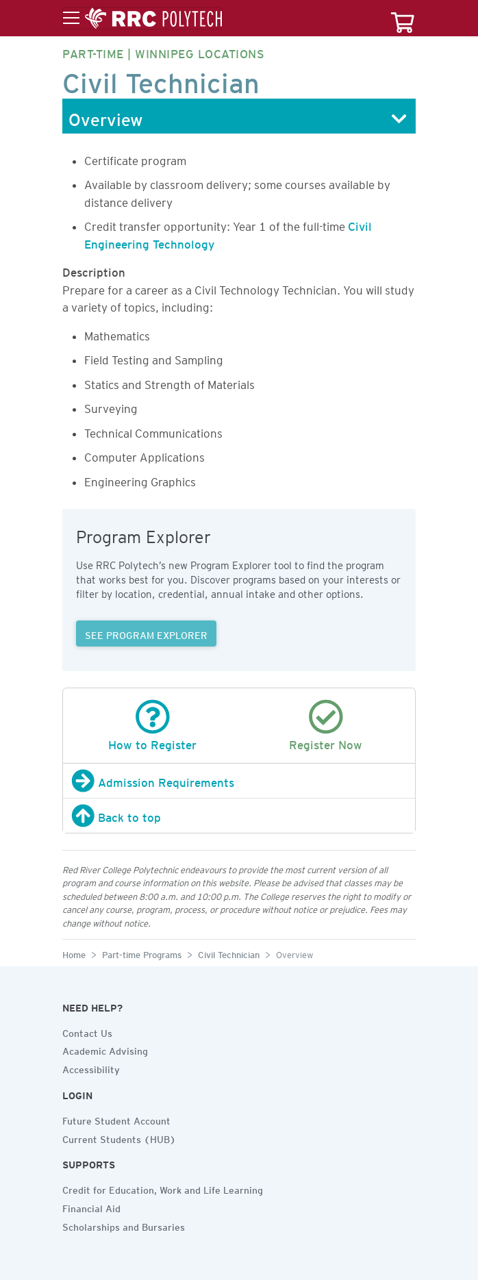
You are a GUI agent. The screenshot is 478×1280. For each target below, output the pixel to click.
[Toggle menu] (142, 18)
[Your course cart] (403, 18)
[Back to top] (239, 816)
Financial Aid (91, 1206)
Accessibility (91, 1067)
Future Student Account (116, 1119)
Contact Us (87, 1031)
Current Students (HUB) (119, 1137)
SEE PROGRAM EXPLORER (146, 633)
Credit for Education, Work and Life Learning (162, 1188)
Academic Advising (105, 1049)
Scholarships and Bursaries (123, 1225)
